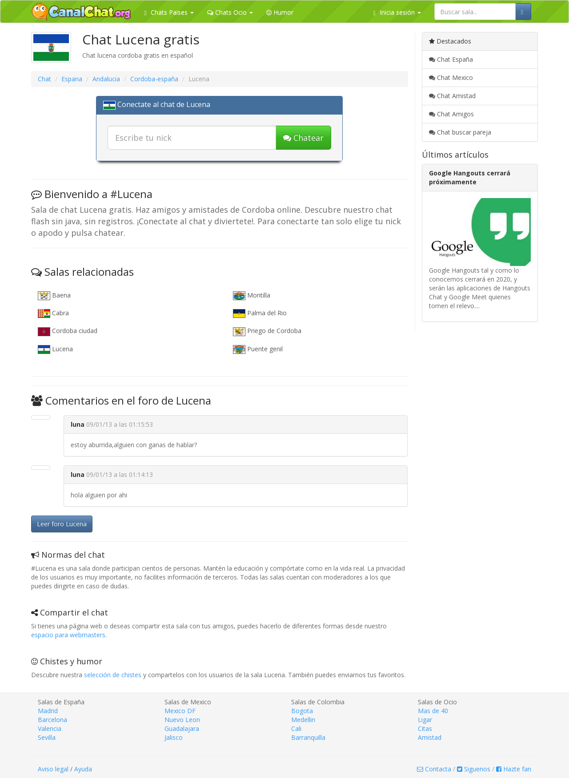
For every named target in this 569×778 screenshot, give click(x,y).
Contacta (434, 769)
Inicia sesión (397, 12)
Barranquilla (308, 737)
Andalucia (106, 79)
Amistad (429, 737)
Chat (44, 79)
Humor (279, 12)
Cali (296, 728)
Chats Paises (169, 12)
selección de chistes (112, 675)
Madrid (48, 711)
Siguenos (473, 769)
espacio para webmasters (68, 635)
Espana (71, 79)
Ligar (425, 719)
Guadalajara (181, 728)
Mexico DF (180, 711)
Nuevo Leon (182, 719)
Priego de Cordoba (267, 331)
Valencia (49, 728)
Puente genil (258, 349)
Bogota (302, 711)
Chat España (451, 59)
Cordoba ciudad (67, 331)
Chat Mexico (451, 77)
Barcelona (52, 719)
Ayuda (83, 769)
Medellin (303, 719)
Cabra (53, 313)
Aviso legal (53, 769)
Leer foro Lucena (62, 524)
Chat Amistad (452, 95)
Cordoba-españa (154, 79)
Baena (54, 295)
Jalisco (173, 737)
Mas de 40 (433, 711)
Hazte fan (513, 769)
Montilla (251, 295)
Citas (425, 728)
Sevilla (47, 737)
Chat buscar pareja (460, 132)
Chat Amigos (451, 114)
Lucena (55, 349)
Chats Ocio (230, 12)
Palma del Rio (260, 313)
